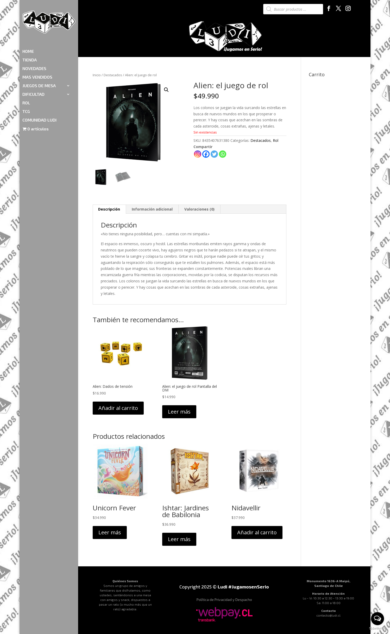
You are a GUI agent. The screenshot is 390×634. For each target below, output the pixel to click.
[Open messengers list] (377, 618)
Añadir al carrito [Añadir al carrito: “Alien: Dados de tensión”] (118, 407)
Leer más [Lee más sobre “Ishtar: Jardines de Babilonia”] (179, 539)
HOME (28, 21)
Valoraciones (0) (199, 209)
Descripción (109, 209)
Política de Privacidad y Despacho (224, 599)
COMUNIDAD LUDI (39, 90)
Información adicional (152, 209)
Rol (275, 140)
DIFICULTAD (33, 64)
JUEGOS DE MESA (39, 55)
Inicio (97, 75)
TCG (26, 81)
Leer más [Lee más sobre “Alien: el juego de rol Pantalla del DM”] (179, 411)
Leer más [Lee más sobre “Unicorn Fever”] (109, 532)
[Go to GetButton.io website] (377, 628)
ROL (26, 73)
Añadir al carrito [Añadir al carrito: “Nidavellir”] (257, 532)
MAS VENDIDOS (37, 47)
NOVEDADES (34, 38)
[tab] (109, 209)
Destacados (113, 75)
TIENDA (29, 30)
